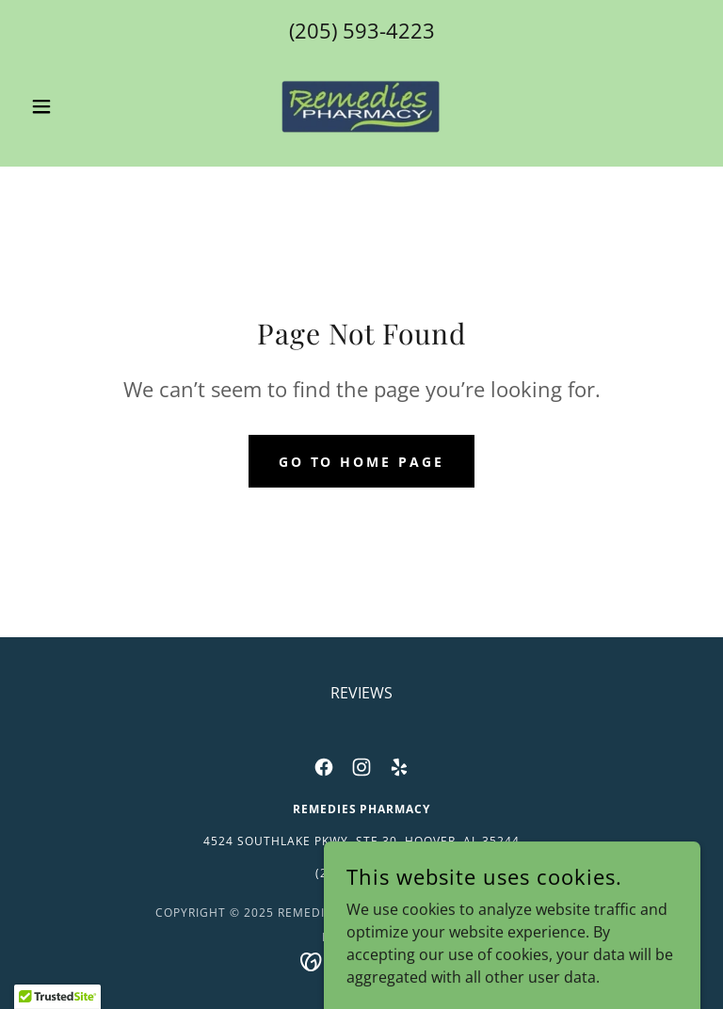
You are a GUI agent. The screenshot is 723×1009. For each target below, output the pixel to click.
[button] (73, 106)
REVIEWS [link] (361, 692)
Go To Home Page (362, 462)
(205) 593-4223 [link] (362, 30)
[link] (361, 106)
